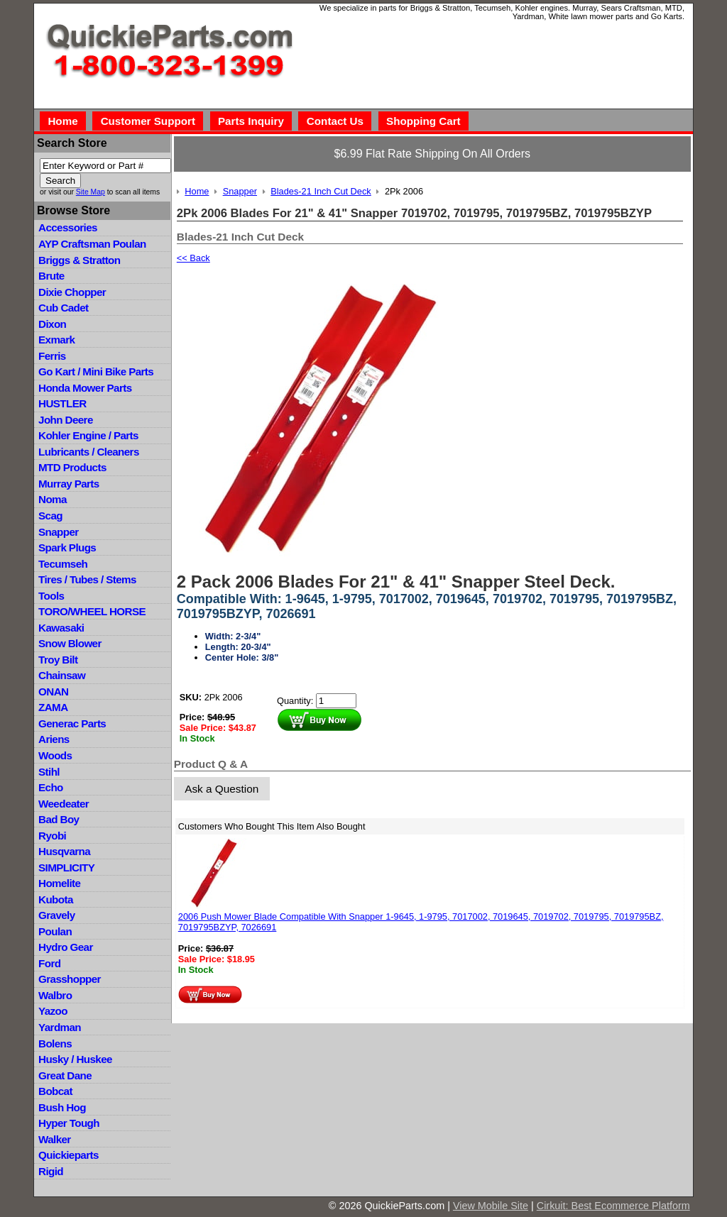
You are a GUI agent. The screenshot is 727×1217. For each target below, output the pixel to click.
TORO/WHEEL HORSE (92, 611)
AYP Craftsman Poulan (92, 244)
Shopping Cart (423, 121)
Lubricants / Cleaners (88, 452)
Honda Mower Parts (84, 388)
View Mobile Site (490, 1205)
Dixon (52, 324)
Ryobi (52, 836)
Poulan (55, 931)
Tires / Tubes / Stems (87, 579)
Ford (49, 963)
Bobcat (55, 1091)
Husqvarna (64, 851)
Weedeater (63, 804)
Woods (55, 755)
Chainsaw (61, 675)
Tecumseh (62, 564)
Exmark (56, 340)
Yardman (59, 1027)
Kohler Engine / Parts (88, 435)
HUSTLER (62, 403)
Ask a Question (221, 789)
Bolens (55, 1043)
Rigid (50, 1171)
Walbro (55, 995)
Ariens (54, 739)
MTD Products (72, 467)
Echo (50, 787)
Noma (52, 499)
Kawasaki (61, 628)
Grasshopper (69, 979)
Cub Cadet (63, 308)
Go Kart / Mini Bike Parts (95, 371)
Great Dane (65, 1075)
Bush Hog (62, 1107)
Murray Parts (68, 484)
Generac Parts (72, 723)
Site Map (90, 192)
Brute (51, 276)
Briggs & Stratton (79, 260)
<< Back (193, 258)
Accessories (67, 227)
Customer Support (148, 121)
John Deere (65, 420)
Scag (50, 516)
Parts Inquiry (251, 121)
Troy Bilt (57, 660)
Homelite (59, 883)
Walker (54, 1139)
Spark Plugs (67, 547)
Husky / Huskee (75, 1059)
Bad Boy (58, 819)
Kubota (55, 899)
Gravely (56, 915)
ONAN (53, 691)
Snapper (58, 532)
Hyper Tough (68, 1123)
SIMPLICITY (66, 867)
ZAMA (52, 707)
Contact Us (335, 121)
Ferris (52, 356)
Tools (51, 596)
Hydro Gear (65, 947)
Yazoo (52, 1011)
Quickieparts (68, 1155)
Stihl (49, 772)
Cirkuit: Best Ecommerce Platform (613, 1205)
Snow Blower (70, 643)
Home (62, 121)
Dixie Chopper (72, 292)
